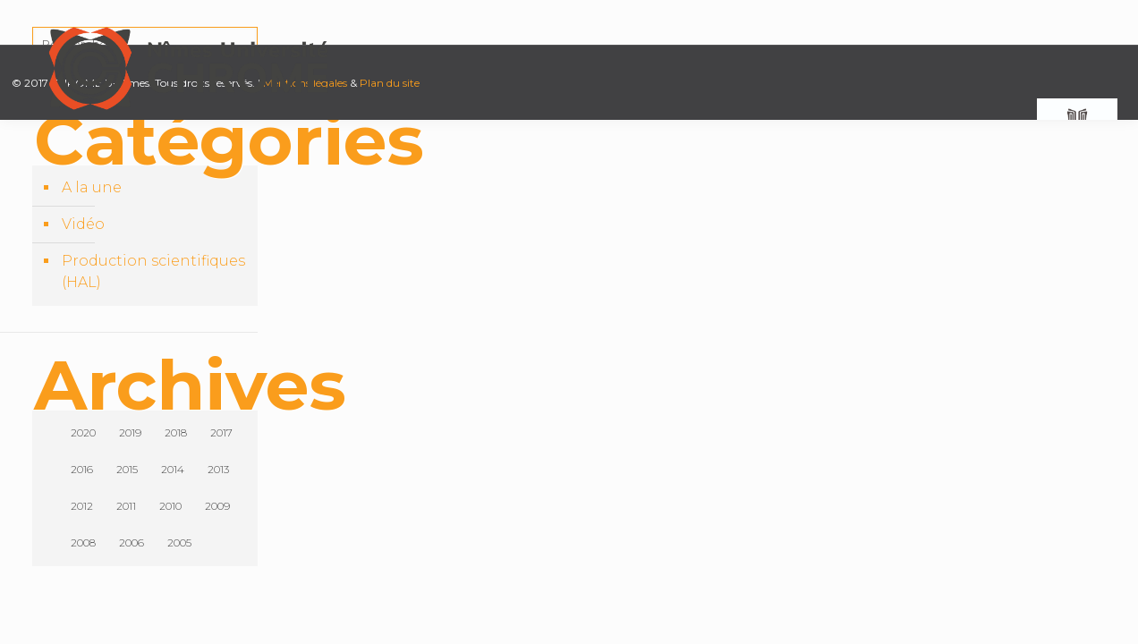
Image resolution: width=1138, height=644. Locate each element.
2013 (218, 469)
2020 (83, 432)
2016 (82, 469)
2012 (82, 506)
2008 (83, 542)
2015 (127, 469)
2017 (221, 432)
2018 (176, 432)
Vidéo (83, 224)
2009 (217, 506)
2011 (126, 506)
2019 (130, 432)
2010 (170, 506)
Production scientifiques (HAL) (153, 271)
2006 (131, 542)
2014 (172, 469)
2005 (179, 542)
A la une (92, 187)
